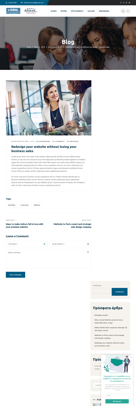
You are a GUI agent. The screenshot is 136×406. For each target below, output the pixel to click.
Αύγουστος (52, 47)
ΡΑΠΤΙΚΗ (43, 373)
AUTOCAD (43, 366)
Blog (36, 47)
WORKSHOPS (44, 377)
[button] (111, 249)
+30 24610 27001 (64, 390)
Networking (104, 311)
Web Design (74, 141)
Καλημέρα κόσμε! (106, 120)
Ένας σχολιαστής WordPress (110, 176)
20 (61, 47)
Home (29, 47)
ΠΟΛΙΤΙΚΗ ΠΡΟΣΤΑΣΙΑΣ (80, 362)
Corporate (24, 205)
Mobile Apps (113, 272)
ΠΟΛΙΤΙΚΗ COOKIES (78, 366)
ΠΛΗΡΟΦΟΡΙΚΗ (45, 358)
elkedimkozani (44, 141)
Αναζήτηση (102, 85)
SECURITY (43, 362)
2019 (43, 47)
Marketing (102, 272)
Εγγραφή (116, 401)
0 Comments (59, 141)
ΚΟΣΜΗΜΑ (43, 369)
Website (37, 205)
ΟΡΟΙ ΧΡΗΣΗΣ (76, 358)
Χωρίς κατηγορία (106, 297)
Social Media (115, 237)
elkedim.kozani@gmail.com (27, 390)
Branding (11, 205)
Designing (122, 267)
